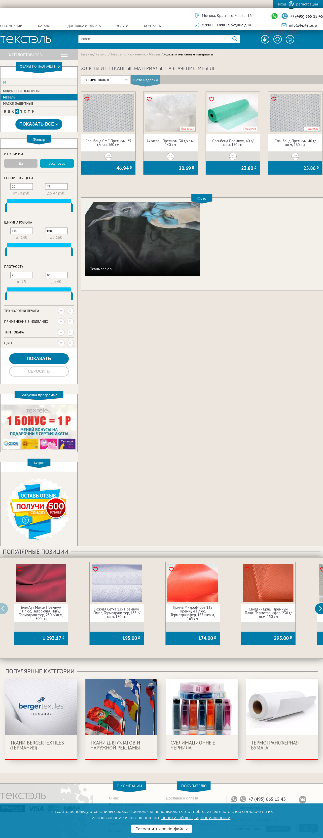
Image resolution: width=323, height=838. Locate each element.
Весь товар (56, 163)
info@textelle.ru (303, 25)
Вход (282, 4)
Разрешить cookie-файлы (161, 829)
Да (21, 163)
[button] (322, 608)
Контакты (153, 26)
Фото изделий (145, 79)
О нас (114, 797)
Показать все (39, 124)
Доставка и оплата (84, 26)
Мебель (9, 97)
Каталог (45, 26)
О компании (11, 26)
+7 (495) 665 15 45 (306, 16)
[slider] (6, 208)
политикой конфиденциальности (195, 817)
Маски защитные (18, 103)
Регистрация (307, 4)
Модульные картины (21, 91)
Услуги (122, 26)
